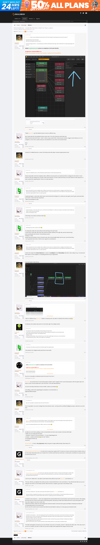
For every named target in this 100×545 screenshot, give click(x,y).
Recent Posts (22, 21)
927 (23, 465)
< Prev (19, 31)
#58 (85, 485)
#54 (85, 396)
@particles (28, 37)
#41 (85, 127)
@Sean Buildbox (28, 443)
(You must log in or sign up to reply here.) (78, 531)
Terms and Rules (84, 543)
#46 (85, 217)
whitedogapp (18, 370)
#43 (85, 159)
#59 (85, 509)
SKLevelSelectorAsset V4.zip (35, 121)
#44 (85, 181)
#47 (85, 241)
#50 (85, 320)
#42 (85, 146)
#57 (85, 458)
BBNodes (20, 29)
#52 (85, 352)
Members (31, 18)
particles (28, 29)
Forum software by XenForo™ (22, 543)
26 (23, 336)
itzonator (27, 129)
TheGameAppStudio (19, 460)
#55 (85, 409)
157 (23, 200)
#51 (85, 341)
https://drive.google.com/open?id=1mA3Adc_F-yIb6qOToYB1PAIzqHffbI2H (43, 53)
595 (23, 145)
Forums (24, 18)
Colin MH (17, 332)
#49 (85, 298)
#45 (85, 201)
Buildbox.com (17, 18)
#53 (85, 378)
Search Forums (16, 21)
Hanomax (17, 195)
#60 (85, 528)
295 (23, 374)
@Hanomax (37, 451)
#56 (85, 445)
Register (38, 18)
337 (23, 47)
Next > (31, 31)
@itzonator (32, 451)
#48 (85, 256)
